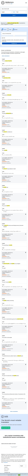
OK (19, 474)
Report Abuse (6, 468)
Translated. (5, 462)
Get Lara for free (6, 427)
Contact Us (6, 470)
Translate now (14, 43)
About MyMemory (7, 465)
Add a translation (5, 55)
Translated (7, 472)
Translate (6, 467)
